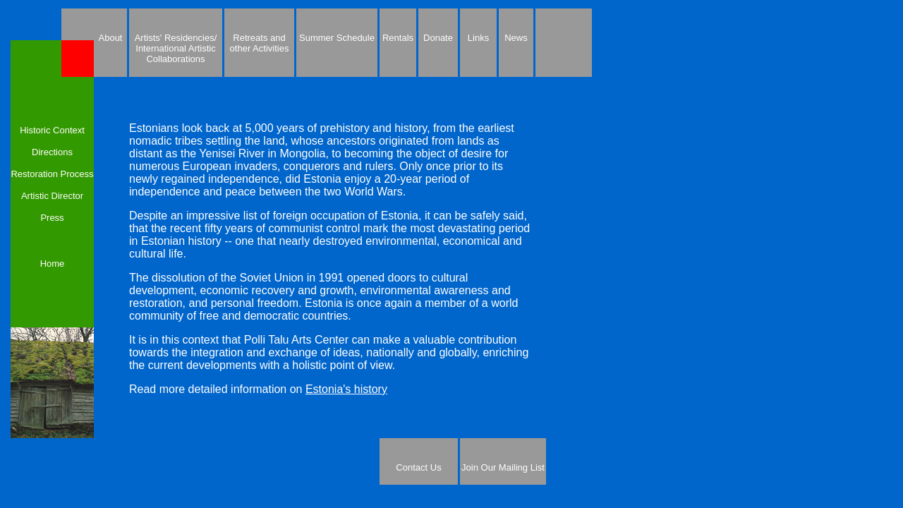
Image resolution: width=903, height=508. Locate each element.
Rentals (397, 37)
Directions (52, 152)
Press (51, 217)
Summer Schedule (337, 37)
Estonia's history (346, 389)
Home (52, 263)
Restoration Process (52, 174)
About (111, 37)
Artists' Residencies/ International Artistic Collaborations (176, 48)
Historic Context (52, 130)
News (516, 37)
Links (478, 37)
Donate (438, 37)
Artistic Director (52, 195)
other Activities (259, 48)
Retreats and (259, 37)
